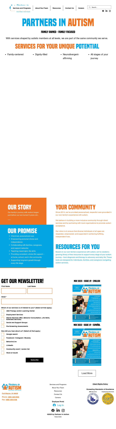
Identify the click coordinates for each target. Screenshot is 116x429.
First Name (5, 286)
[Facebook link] (53, 410)
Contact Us (58, 394)
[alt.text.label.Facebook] (103, 11)
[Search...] (99, 7)
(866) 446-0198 (11, 400)
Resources (58, 391)
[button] (22, 8)
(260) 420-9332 (13, 397)
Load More (87, 373)
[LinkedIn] (106, 11)
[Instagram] (110, 11)
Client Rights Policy (100, 384)
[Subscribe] (34, 360)
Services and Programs (58, 384)
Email (3, 297)
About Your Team (58, 388)
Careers (58, 397)
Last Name (32, 286)
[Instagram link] (63, 410)
